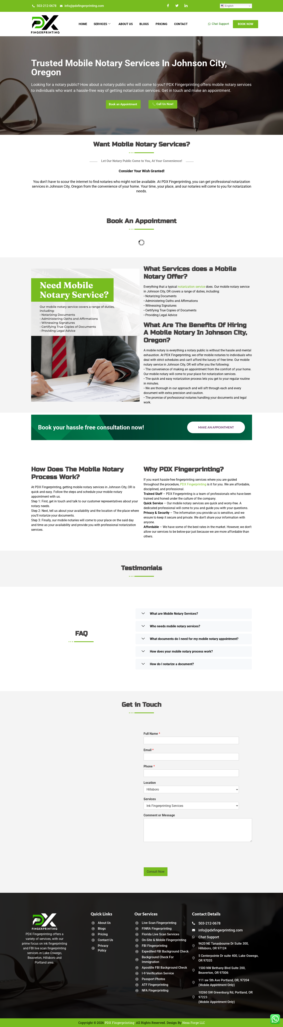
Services (100, 24)
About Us (125, 24)
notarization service (191, 287)
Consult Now (155, 871)
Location (150, 783)
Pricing (163, 24)
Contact (183, 24)
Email (149, 750)
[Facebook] (168, 6)
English (227, 5)
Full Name (152, 734)
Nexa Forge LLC (193, 1022)
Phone (149, 766)
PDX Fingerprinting (193, 484)
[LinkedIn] (186, 6)
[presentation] (174, 860)
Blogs (144, 24)
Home (80, 24)
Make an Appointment (216, 427)
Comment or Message (159, 815)
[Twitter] (177, 6)
